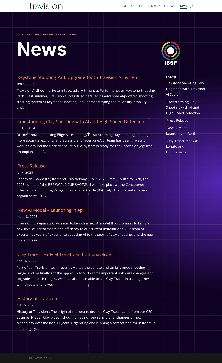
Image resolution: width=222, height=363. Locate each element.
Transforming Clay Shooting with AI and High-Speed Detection (80, 121)
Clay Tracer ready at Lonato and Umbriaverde (64, 254)
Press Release (31, 166)
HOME (123, 6)
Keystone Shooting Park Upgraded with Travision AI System (78, 77)
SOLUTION (137, 6)
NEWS (183, 6)
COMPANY (154, 6)
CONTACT (170, 6)
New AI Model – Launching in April (51, 210)
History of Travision (37, 298)
